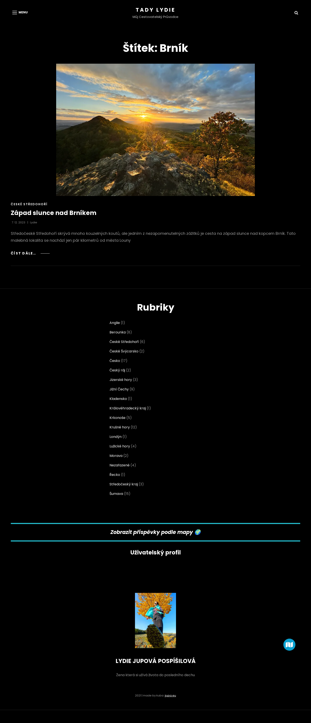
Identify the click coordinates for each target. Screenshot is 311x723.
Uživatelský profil (155, 552)
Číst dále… (30, 253)
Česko (114, 360)
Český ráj (117, 370)
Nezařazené (119, 465)
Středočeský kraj (123, 484)
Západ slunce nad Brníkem (54, 213)
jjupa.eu (170, 695)
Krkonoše (117, 417)
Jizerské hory (120, 379)
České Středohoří (29, 204)
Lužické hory (119, 446)
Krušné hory (119, 427)
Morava (115, 455)
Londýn (115, 436)
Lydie (33, 222)
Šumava (116, 493)
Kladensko (118, 398)
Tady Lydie (156, 9)
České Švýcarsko (123, 351)
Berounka (117, 332)
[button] (289, 645)
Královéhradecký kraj (127, 408)
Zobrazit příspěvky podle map (150, 532)
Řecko (114, 474)
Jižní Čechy (119, 389)
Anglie (114, 322)
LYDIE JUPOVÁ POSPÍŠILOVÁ (156, 661)
